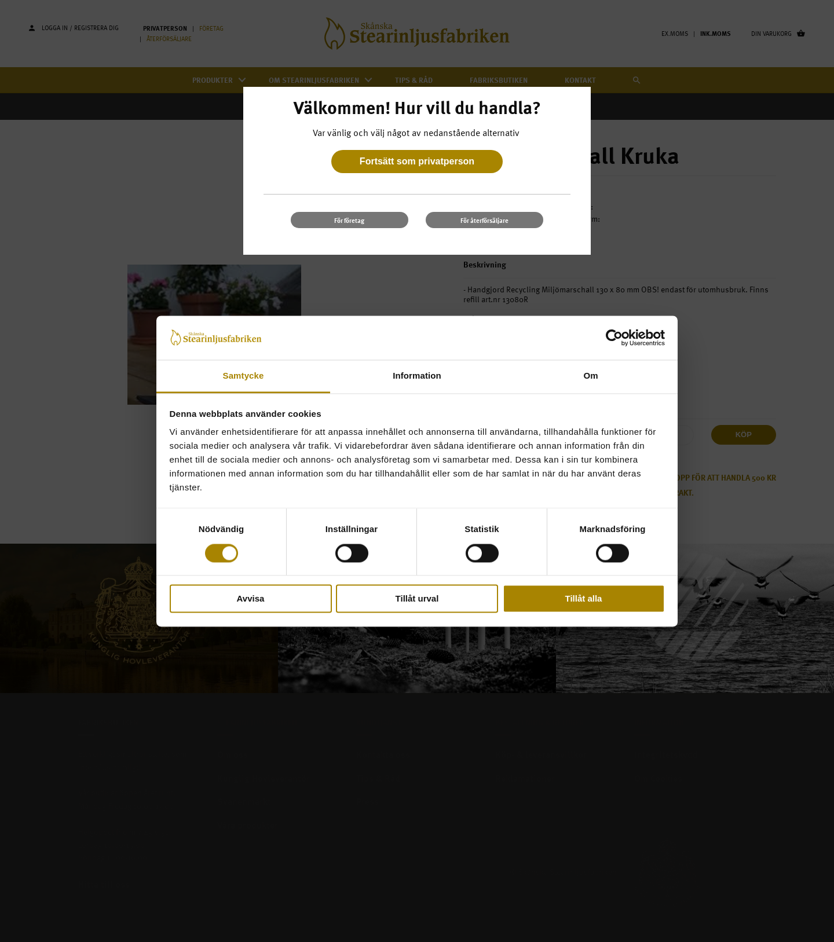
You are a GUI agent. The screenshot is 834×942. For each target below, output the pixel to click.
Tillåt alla (583, 599)
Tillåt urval (417, 599)
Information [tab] (417, 376)
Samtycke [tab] (243, 376)
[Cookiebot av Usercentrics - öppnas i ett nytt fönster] (614, 337)
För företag (349, 220)
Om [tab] (590, 376)
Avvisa (251, 599)
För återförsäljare (484, 220)
